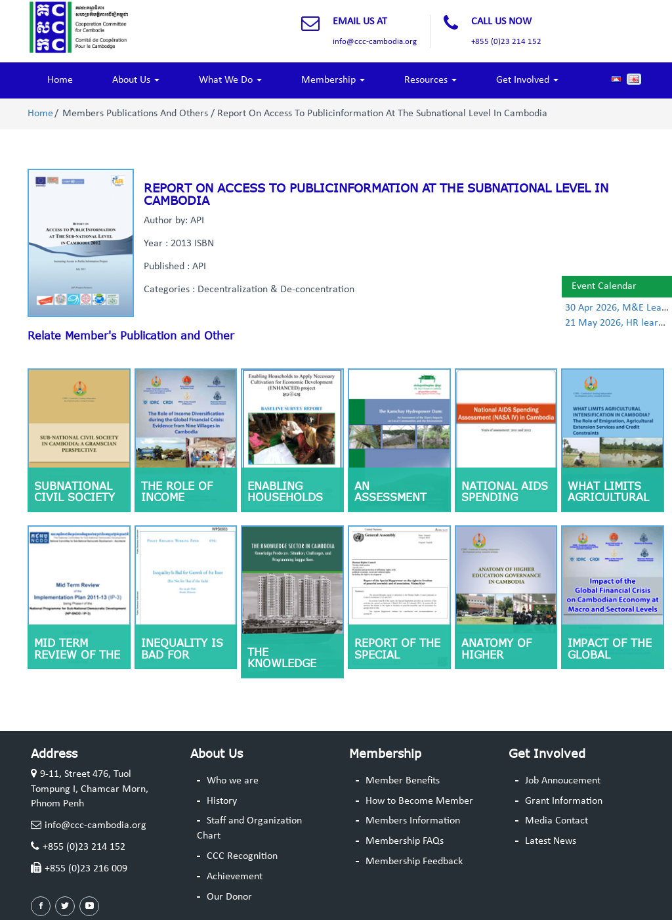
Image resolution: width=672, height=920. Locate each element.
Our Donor (229, 897)
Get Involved (527, 80)
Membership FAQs (405, 841)
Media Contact (556, 821)
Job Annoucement (562, 781)
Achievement (234, 876)
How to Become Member (419, 801)
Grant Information (563, 801)
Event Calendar (604, 286)
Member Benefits (403, 781)
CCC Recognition (242, 856)
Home (60, 80)
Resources (430, 80)
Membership (333, 80)
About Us (135, 80)
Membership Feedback (414, 861)
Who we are (233, 781)
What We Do (230, 80)
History (222, 801)
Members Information (413, 821)
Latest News (550, 841)
